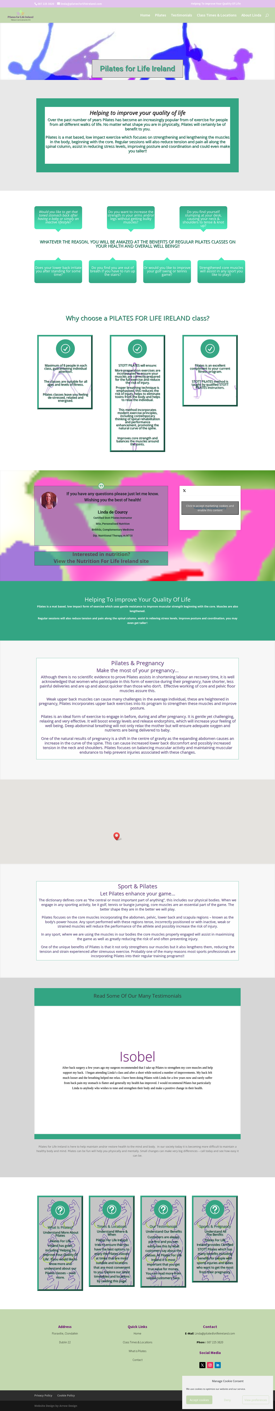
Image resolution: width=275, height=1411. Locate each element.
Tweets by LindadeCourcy (210, 508)
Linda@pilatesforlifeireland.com (215, 1333)
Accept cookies (199, 1400)
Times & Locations (112, 1226)
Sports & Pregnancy (215, 1226)
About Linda (251, 15)
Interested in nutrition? (101, 554)
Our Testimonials (163, 1226)
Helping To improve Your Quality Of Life (216, 3)
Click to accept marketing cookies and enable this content (210, 508)
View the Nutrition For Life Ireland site (101, 561)
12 (155, 1126)
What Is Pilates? (60, 1227)
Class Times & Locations (217, 15)
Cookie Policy (66, 1395)
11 (152, 1126)
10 (149, 1126)
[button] (117, 836)
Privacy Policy (43, 1395)
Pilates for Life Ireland (137, 69)
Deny (227, 1400)
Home (145, 15)
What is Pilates (137, 1351)
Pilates (160, 15)
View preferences (255, 1400)
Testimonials (181, 15)
